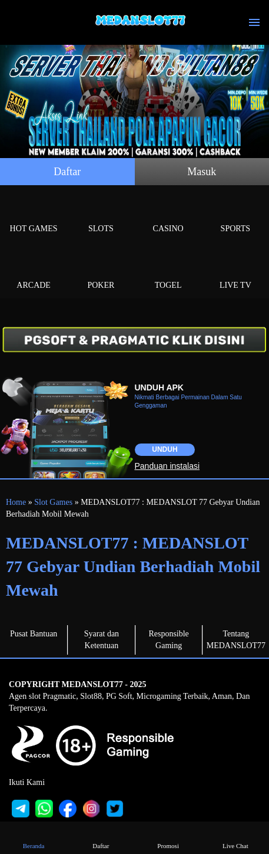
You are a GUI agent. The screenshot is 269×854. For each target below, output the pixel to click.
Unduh (164, 449)
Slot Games (53, 502)
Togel (168, 272)
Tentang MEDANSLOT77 (236, 639)
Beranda (33, 837)
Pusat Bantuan (34, 633)
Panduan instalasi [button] (167, 466)
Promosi (168, 837)
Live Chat (235, 837)
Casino (168, 215)
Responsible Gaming (168, 639)
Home (16, 502)
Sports (235, 215)
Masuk (201, 172)
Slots (100, 215)
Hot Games (33, 215)
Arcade (33, 272)
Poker (100, 272)
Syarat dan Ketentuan (101, 639)
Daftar (67, 172)
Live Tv (235, 272)
